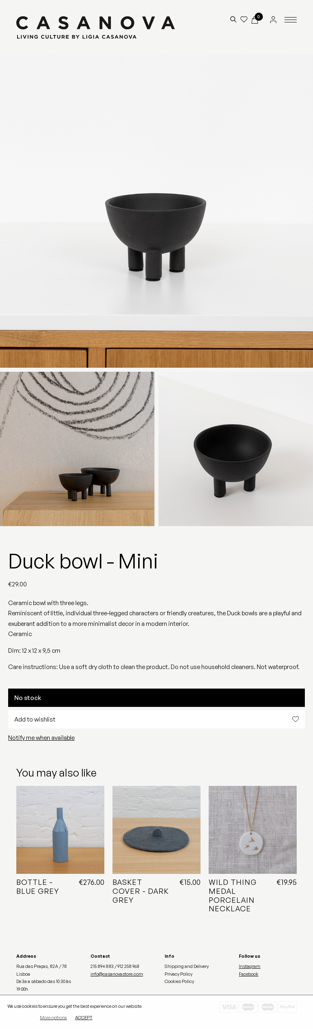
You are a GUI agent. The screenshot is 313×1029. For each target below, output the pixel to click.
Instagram (249, 966)
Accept (84, 1018)
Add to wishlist (156, 719)
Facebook (248, 974)
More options (53, 1018)
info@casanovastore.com (116, 974)
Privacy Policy (178, 974)
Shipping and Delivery (187, 966)
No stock (27, 698)
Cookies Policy (179, 981)
